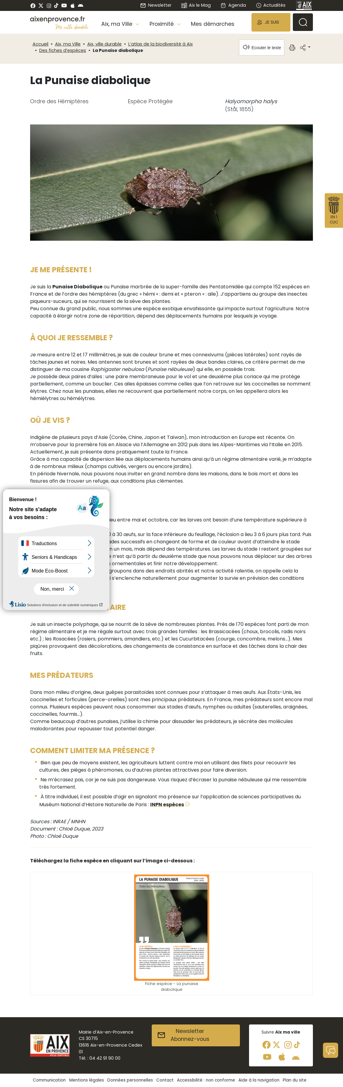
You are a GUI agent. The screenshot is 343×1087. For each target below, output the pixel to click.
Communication (49, 1080)
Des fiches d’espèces (62, 50)
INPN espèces (167, 804)
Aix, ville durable (104, 44)
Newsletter (155, 5)
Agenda (233, 5)
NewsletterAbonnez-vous (183, 1035)
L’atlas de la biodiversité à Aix (160, 44)
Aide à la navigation (258, 1080)
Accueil (40, 44)
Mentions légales (86, 1080)
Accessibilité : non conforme (206, 1080)
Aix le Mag (196, 5)
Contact (165, 1080)
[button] (270, 22)
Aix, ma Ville (68, 44)
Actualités (271, 5)
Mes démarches (212, 24)
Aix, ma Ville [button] (117, 24)
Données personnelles (130, 1080)
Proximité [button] (162, 24)
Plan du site (295, 1080)
